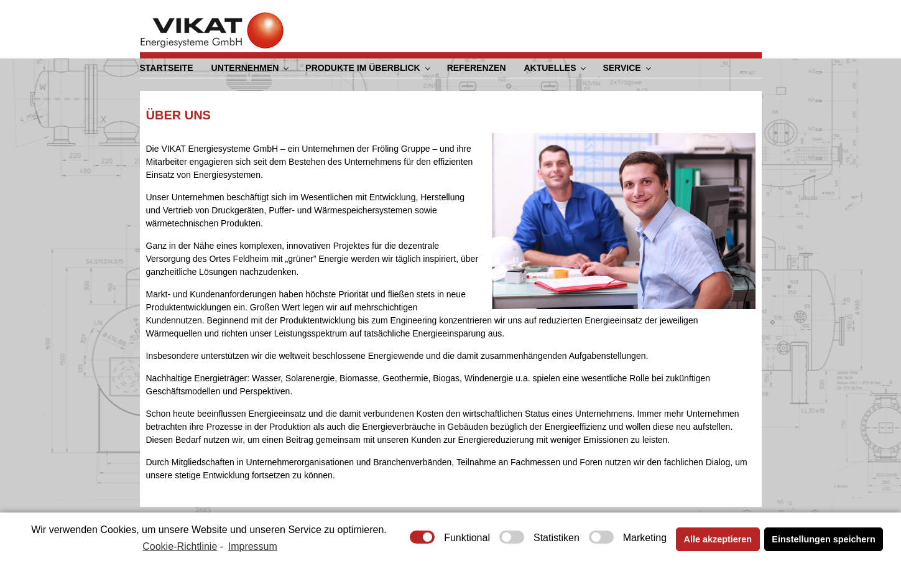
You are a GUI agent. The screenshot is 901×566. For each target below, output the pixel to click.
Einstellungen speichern (823, 539)
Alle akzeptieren (718, 539)
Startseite (166, 68)
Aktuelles (556, 68)
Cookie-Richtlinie (179, 546)
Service (627, 68)
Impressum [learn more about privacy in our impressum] (252, 546)
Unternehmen (250, 68)
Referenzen (476, 68)
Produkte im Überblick (368, 68)
